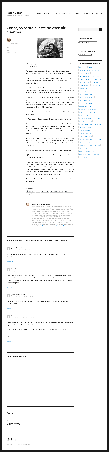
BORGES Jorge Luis (84, 73)
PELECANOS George (85, 130)
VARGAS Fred (82, 154)
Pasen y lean (14, 12)
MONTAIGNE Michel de (85, 121)
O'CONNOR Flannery (85, 127)
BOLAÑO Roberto (11, 52)
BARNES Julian (83, 70)
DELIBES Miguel (95, 82)
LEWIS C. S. (93, 109)
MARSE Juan (92, 112)
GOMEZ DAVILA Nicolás (85, 103)
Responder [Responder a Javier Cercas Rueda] (10, 261)
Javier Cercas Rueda (12, 43)
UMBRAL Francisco (94, 145)
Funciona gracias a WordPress (23, 444)
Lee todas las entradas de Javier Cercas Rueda (54, 226)
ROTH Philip (97, 139)
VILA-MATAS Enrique (94, 154)
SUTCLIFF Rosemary (94, 142)
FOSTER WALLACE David (86, 94)
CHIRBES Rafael (95, 76)
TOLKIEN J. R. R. (83, 145)
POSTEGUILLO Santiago (85, 139)
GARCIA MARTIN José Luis (86, 100)
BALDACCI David (93, 67)
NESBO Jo (98, 124)
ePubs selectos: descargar (84, 13)
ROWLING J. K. (83, 142)
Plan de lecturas (67, 13)
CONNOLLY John (96, 79)
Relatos (9, 50)
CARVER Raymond (84, 76)
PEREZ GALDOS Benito (85, 136)
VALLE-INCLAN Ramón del (86, 151)
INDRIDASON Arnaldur (85, 106)
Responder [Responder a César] (10, 341)
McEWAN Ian (97, 118)
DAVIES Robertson (84, 82)
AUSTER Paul (82, 67)
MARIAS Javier (83, 112)
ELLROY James (95, 85)
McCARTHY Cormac (84, 115)
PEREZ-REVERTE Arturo (85, 133)
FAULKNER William (84, 88)
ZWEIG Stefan (83, 157)
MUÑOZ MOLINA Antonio (86, 124)
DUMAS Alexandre (84, 85)
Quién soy (99, 13)
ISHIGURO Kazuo (84, 109)
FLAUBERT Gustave (84, 91)
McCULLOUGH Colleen (85, 118)
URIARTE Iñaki (83, 148)
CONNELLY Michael (84, 79)
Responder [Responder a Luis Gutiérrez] (10, 287)
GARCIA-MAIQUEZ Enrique (86, 97)
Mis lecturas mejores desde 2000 (48, 13)
